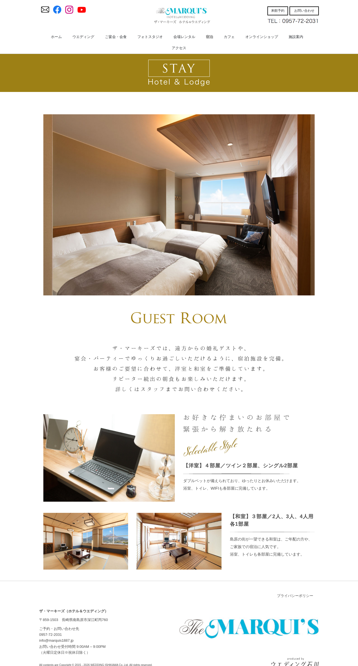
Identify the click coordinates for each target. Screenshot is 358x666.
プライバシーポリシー (295, 596)
